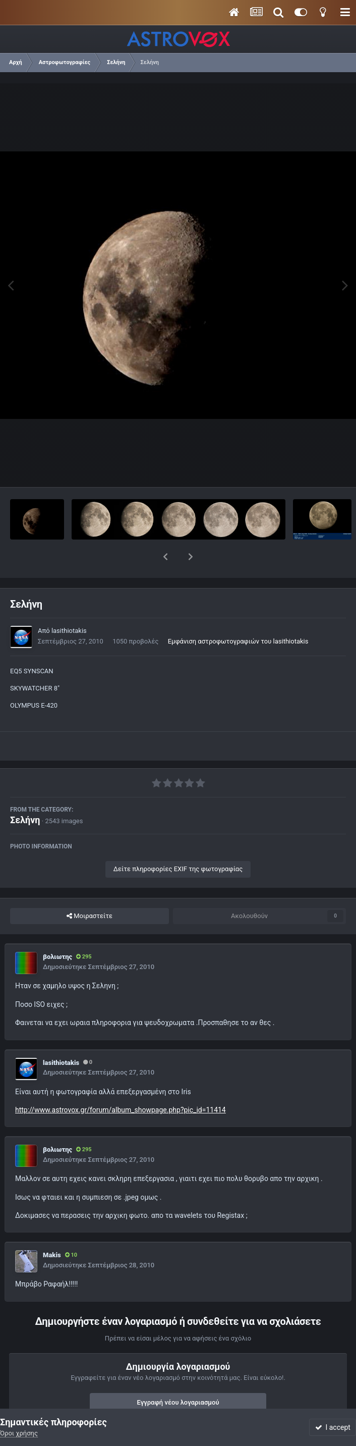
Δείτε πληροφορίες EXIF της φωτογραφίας (178, 842)
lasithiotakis (69, 604)
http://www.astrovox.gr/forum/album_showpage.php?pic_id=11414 (120, 1084)
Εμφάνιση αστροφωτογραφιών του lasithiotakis (238, 615)
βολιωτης (57, 930)
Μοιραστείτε (89, 889)
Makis (52, 1229)
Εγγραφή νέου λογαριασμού (178, 1376)
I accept (332, 1427)
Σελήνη (25, 793)
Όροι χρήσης (19, 1433)
